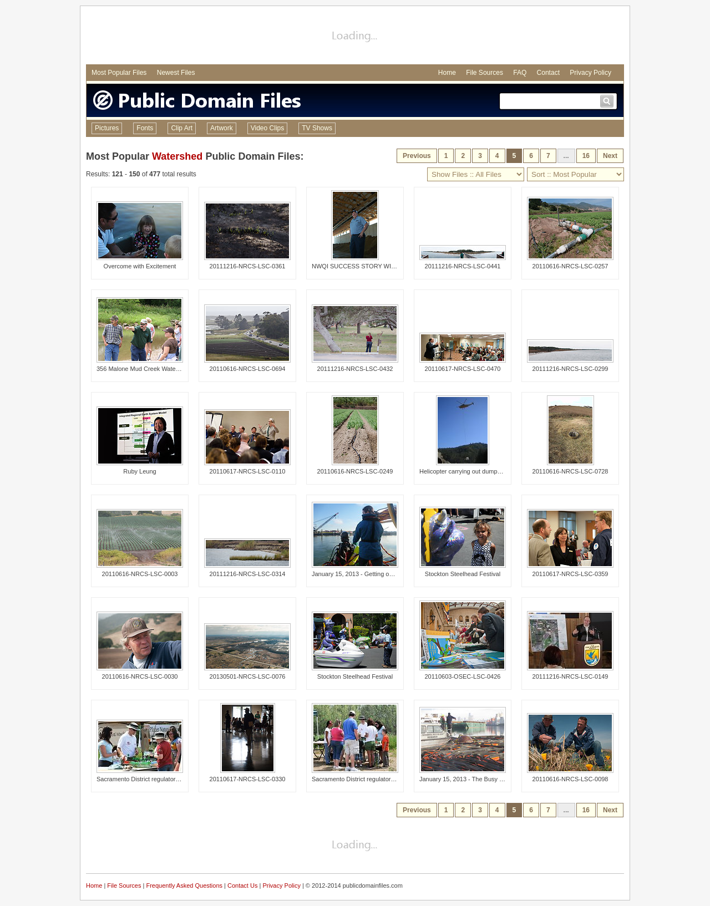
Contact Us (242, 885)
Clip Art (181, 128)
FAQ (519, 73)
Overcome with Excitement (140, 266)
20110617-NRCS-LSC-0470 (463, 368)
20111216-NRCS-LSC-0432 (355, 368)
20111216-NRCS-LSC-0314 (248, 574)
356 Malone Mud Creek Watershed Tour (150, 368)
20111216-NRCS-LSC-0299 (570, 368)
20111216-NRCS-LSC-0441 (463, 266)
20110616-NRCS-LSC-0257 (570, 266)
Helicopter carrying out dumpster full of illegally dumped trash (502, 471)
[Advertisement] (355, 37)
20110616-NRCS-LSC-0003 (140, 574)
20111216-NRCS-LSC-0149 (570, 676)
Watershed (177, 156)
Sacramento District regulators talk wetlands (156, 779)
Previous (417, 156)
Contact (548, 73)
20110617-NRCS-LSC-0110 (248, 471)
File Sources (484, 73)
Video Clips (267, 128)
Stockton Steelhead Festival (462, 574)
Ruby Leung (139, 471)
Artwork (221, 128)
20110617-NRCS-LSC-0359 (570, 574)
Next (610, 156)
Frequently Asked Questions (184, 885)
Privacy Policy (590, 73)
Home (447, 73)
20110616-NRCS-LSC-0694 (248, 368)
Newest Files (176, 73)
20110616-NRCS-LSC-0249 (355, 471)
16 (586, 156)
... (566, 156)
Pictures (107, 128)
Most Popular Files (119, 73)
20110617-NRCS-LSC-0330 (248, 779)
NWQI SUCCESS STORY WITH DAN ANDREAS (378, 266)
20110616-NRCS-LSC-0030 (140, 676)
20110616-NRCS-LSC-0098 (570, 779)
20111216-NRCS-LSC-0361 (248, 266)
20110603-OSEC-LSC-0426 (463, 676)
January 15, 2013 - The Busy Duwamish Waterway (487, 779)
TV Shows (317, 128)
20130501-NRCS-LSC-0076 (248, 676)
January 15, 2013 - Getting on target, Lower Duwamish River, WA (400, 574)
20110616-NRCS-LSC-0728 (570, 471)
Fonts (144, 128)
